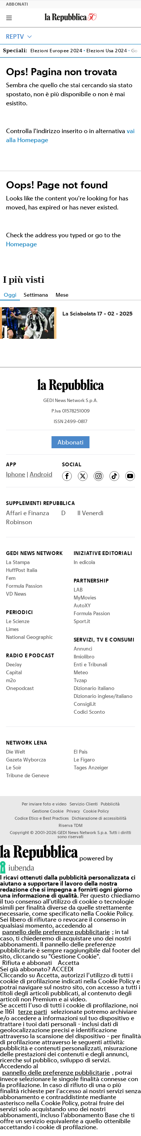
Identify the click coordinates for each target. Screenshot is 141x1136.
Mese (62, 294)
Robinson (19, 522)
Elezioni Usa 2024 (106, 50)
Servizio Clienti (84, 804)
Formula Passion (24, 586)
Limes (12, 629)
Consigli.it (85, 704)
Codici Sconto (89, 712)
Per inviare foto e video (44, 804)
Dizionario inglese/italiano (103, 696)
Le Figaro (84, 760)
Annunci (83, 649)
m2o (11, 680)
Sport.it (82, 621)
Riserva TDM (70, 825)
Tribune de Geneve (27, 775)
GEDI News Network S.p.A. (70, 400)
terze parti (32, 1011)
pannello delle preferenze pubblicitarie (56, 931)
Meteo (81, 672)
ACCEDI (62, 969)
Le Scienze (17, 621)
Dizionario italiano (94, 688)
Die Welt (15, 752)
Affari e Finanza (27, 513)
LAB (78, 590)
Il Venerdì (90, 513)
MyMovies (85, 598)
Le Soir (13, 767)
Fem (10, 578)
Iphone (15, 474)
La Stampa (18, 562)
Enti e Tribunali (90, 664)
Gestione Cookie (48, 811)
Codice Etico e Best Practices (42, 818)
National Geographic (29, 637)
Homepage (21, 244)
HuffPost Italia (21, 570)
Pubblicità (110, 804)
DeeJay (14, 664)
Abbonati (17, 4)
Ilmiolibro (84, 657)
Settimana (36, 294)
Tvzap (80, 680)
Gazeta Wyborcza (26, 760)
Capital (14, 672)
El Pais (81, 752)
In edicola (84, 562)
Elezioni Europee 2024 (56, 50)
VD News (16, 594)
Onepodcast (20, 688)
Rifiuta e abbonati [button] (27, 962)
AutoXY (82, 605)
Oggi (10, 294)
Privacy (73, 811)
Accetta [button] (68, 962)
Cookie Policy (96, 811)
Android (41, 474)
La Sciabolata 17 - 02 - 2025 (97, 313)
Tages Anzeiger (91, 767)
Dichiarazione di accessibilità (99, 818)
